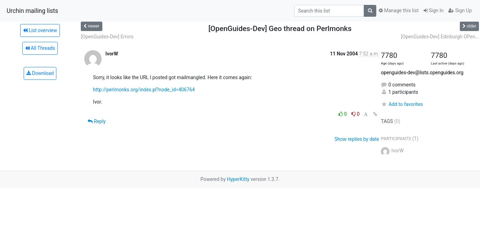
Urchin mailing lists (32, 10)
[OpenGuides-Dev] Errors (107, 36)
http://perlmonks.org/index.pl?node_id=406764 (144, 89)
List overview (40, 30)
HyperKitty (238, 179)
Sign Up (460, 10)
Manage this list (398, 10)
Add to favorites (402, 104)
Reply (96, 121)
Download (40, 73)
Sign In (434, 10)
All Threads (40, 48)
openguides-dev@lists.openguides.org (422, 72)
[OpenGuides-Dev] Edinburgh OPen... (440, 36)
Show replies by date (357, 139)
